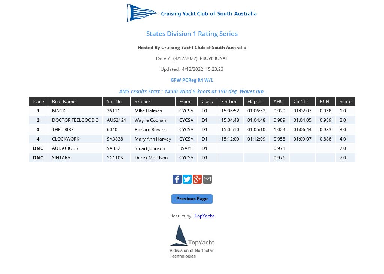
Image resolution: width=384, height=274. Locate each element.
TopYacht (204, 216)
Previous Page (192, 198)
